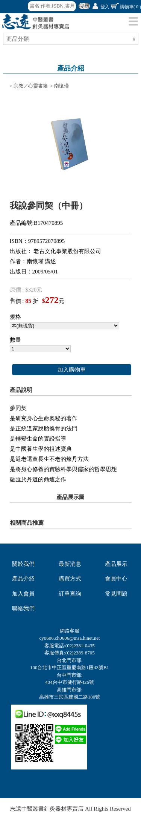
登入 (104, 6)
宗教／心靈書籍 (31, 86)
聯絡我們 (23, 608)
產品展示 (116, 564)
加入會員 (23, 594)
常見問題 (116, 594)
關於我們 (23, 564)
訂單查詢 (70, 594)
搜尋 (84, 6)
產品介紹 (23, 579)
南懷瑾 (61, 86)
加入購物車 (72, 370)
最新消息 (70, 564)
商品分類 (18, 39)
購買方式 (70, 579)
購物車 (130, 6)
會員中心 (116, 579)
